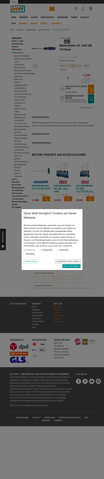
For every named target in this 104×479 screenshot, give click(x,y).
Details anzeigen (31, 261)
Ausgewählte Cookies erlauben (67, 261)
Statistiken (64, 250)
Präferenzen (47, 250)
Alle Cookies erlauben (71, 266)
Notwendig (30, 250)
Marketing (30, 254)
